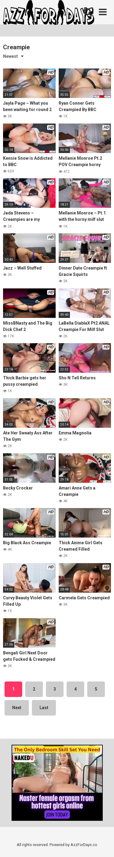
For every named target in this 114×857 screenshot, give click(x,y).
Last (44, 707)
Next (16, 707)
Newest (10, 56)
